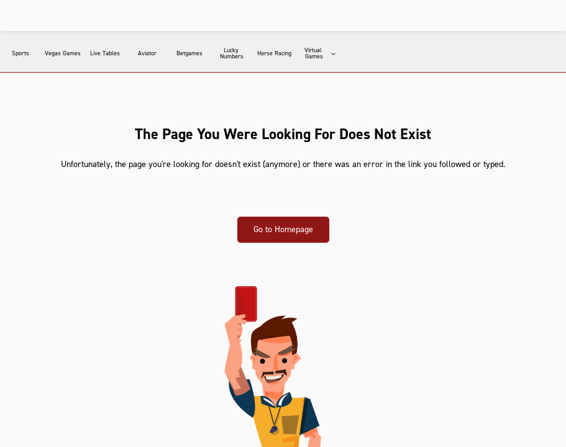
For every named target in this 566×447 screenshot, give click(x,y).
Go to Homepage (283, 229)
